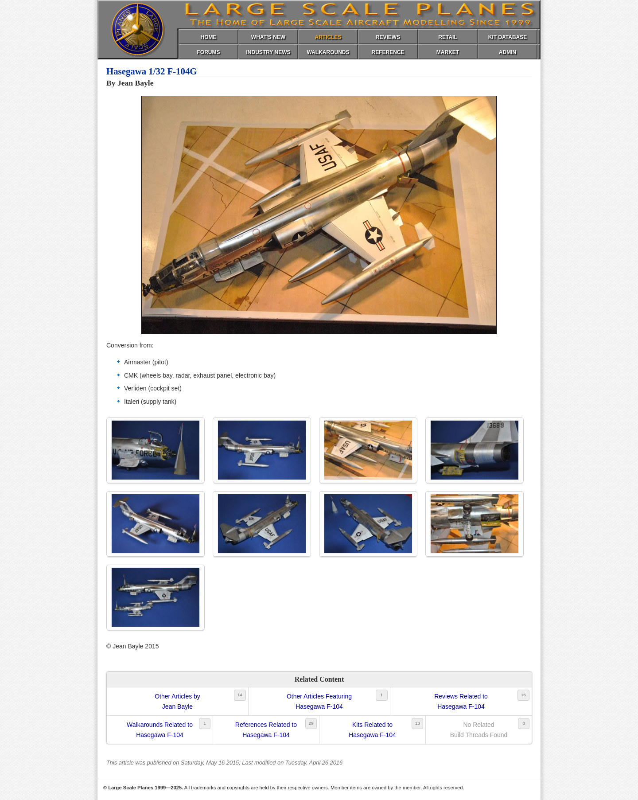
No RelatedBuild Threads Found (479, 729)
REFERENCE (387, 52)
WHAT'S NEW (268, 37)
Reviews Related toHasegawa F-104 (461, 701)
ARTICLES (328, 37)
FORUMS (208, 52)
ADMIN (507, 52)
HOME (209, 37)
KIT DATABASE (507, 37)
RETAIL (447, 37)
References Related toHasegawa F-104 (266, 729)
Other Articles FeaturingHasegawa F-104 (319, 701)
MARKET (447, 52)
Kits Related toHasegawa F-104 (372, 729)
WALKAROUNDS (328, 52)
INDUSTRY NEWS (268, 52)
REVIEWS (388, 37)
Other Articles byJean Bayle (177, 701)
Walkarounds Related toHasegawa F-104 (160, 729)
